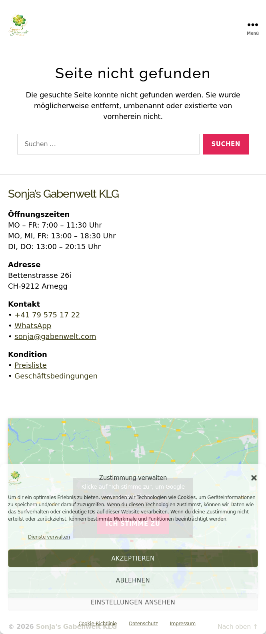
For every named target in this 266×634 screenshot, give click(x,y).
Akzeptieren (133, 558)
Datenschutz (143, 623)
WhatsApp (32, 325)
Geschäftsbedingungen (56, 376)
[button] (254, 478)
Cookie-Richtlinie (97, 623)
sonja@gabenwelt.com (55, 336)
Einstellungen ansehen (133, 602)
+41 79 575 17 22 (47, 315)
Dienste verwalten (49, 537)
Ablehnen (133, 580)
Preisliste (30, 365)
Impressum (183, 623)
